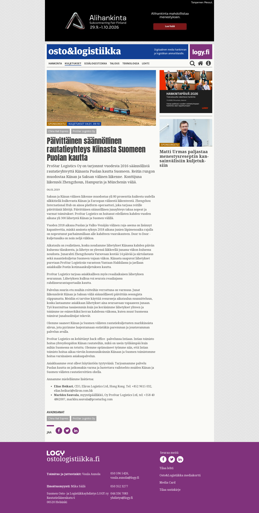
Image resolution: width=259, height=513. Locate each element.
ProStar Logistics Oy (84, 131)
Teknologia (130, 63)
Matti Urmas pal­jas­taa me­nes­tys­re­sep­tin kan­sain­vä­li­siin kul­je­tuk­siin (184, 158)
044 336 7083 (119, 493)
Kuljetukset (73, 63)
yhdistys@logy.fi (121, 498)
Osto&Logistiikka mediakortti (180, 475)
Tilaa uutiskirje (170, 489)
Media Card (168, 482)
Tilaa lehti (166, 468)
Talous (114, 63)
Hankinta (55, 63)
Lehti (145, 63)
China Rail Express (58, 131)
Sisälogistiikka (95, 63)
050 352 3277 (119, 486)
